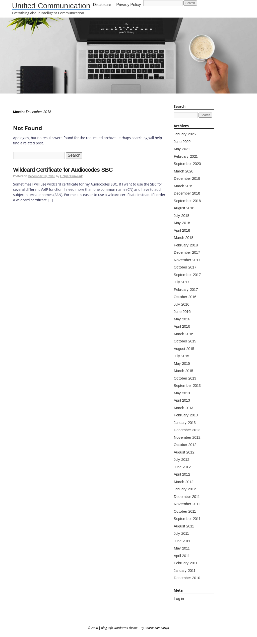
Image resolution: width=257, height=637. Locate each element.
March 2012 (183, 482)
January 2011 (185, 570)
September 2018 (187, 201)
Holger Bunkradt (71, 176)
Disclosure (102, 5)
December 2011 (187, 496)
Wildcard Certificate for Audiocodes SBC (63, 170)
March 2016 (183, 334)
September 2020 (187, 163)
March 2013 (183, 408)
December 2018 (187, 193)
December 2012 (187, 430)
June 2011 (182, 541)
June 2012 (182, 467)
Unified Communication (51, 6)
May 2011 (182, 548)
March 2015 (183, 371)
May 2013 (182, 393)
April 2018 (182, 230)
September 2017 (187, 274)
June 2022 (182, 141)
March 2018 (183, 237)
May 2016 (182, 319)
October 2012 (185, 444)
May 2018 (182, 223)
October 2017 (185, 267)
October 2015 (185, 341)
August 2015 (184, 348)
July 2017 (181, 282)
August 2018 (184, 208)
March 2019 (183, 186)
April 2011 (182, 556)
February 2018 (186, 245)
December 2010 (187, 578)
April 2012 (182, 474)
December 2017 (187, 252)
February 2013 (186, 415)
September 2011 (187, 518)
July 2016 (181, 304)
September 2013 (187, 385)
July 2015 (181, 356)
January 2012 (185, 489)
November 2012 (187, 437)
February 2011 (186, 563)
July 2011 (181, 533)
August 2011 (184, 526)
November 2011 (187, 504)
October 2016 (185, 297)
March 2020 (183, 171)
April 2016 (182, 326)
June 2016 (182, 311)
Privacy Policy (128, 5)
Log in (179, 598)
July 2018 (181, 215)
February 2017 (186, 289)
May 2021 (182, 149)
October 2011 (185, 511)
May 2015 (182, 363)
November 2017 (187, 260)
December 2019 (187, 178)
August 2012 (184, 452)
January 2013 (185, 422)
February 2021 (186, 156)
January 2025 (185, 134)
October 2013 (185, 378)
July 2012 (181, 459)
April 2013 (182, 400)
